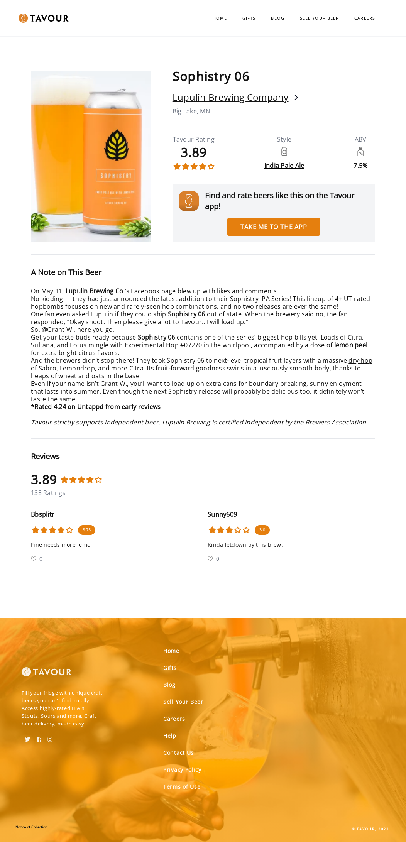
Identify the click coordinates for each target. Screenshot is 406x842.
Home (220, 18)
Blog (277, 18)
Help (169, 735)
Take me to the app (273, 227)
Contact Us (178, 752)
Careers (364, 18)
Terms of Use (181, 786)
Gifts (249, 18)
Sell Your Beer (319, 18)
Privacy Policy (182, 769)
